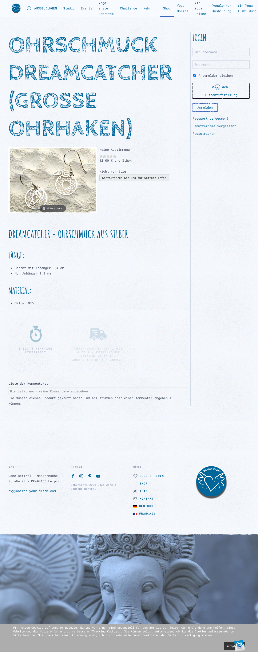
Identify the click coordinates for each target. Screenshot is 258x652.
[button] (16, 8)
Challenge (128, 8)
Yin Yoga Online (200, 8)
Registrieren (203, 133)
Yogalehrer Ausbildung (221, 8)
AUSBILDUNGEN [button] (42, 8)
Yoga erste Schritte (106, 8)
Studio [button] (69, 8)
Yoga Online (182, 8)
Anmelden (205, 107)
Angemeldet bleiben (213, 75)
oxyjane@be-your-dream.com (32, 491)
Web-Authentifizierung (221, 90)
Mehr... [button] (150, 8)
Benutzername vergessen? (214, 126)
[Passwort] (221, 64)
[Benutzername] (221, 52)
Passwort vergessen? (210, 118)
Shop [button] (167, 8)
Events (86, 8)
